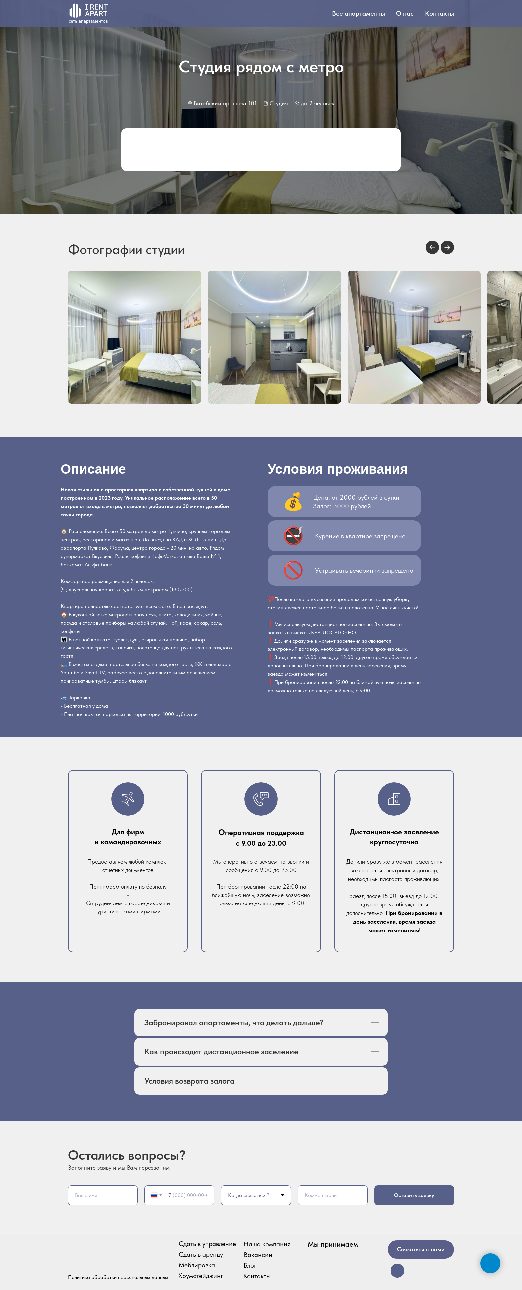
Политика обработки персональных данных (118, 1277)
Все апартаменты (358, 13)
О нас (405, 13)
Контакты (439, 13)
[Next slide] (447, 247)
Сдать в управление (207, 1244)
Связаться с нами (421, 1249)
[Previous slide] (432, 247)
